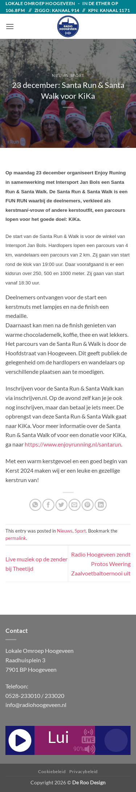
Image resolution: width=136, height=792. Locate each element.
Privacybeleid (83, 771)
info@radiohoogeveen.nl (35, 704)
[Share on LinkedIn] (101, 505)
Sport (77, 75)
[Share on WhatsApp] (35, 505)
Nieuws (60, 75)
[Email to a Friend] (75, 505)
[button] (9, 26)
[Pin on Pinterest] (88, 505)
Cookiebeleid (52, 771)
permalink (15, 538)
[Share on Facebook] (48, 505)
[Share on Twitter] (61, 505)
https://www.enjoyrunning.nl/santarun (73, 444)
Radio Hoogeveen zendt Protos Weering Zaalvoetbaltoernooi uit (101, 563)
